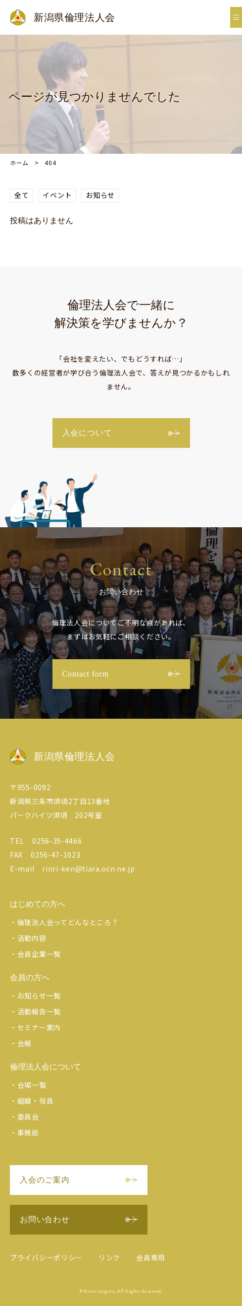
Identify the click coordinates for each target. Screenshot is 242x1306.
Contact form (121, 674)
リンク (109, 1257)
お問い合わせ (79, 1219)
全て (21, 195)
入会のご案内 (79, 1180)
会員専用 (150, 1257)
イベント (57, 195)
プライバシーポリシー (46, 1257)
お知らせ (100, 195)
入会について (121, 433)
